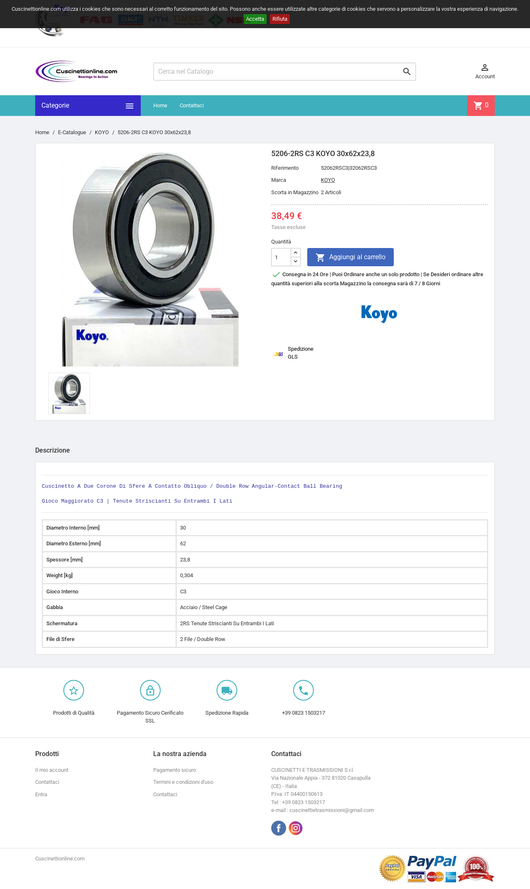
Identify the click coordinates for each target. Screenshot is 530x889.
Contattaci (192, 105)
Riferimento (285, 168)
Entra (41, 794)
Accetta (255, 19)
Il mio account (51, 770)
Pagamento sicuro (174, 770)
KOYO (328, 180)
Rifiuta (279, 19)
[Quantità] (281, 257)
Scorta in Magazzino (294, 192)
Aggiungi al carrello (350, 258)
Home (160, 105)
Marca (278, 180)
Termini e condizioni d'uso (183, 782)
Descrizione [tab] (52, 450)
